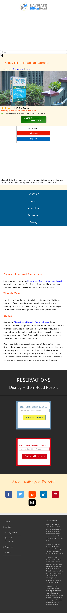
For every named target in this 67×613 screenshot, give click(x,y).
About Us (9, 547)
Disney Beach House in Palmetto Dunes (31, 322)
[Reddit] (33, 494)
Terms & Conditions (9, 540)
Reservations (18, 69)
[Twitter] (21, 494)
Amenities (33, 208)
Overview (34, 193)
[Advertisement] (33, 33)
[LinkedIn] (45, 494)
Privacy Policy (11, 532)
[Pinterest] (56, 494)
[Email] (33, 503)
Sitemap (8, 552)
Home (7, 521)
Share (28, 69)
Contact (8, 527)
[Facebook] (10, 494)
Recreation (33, 215)
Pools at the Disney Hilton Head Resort (44, 281)
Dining (33, 222)
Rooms (33, 201)
